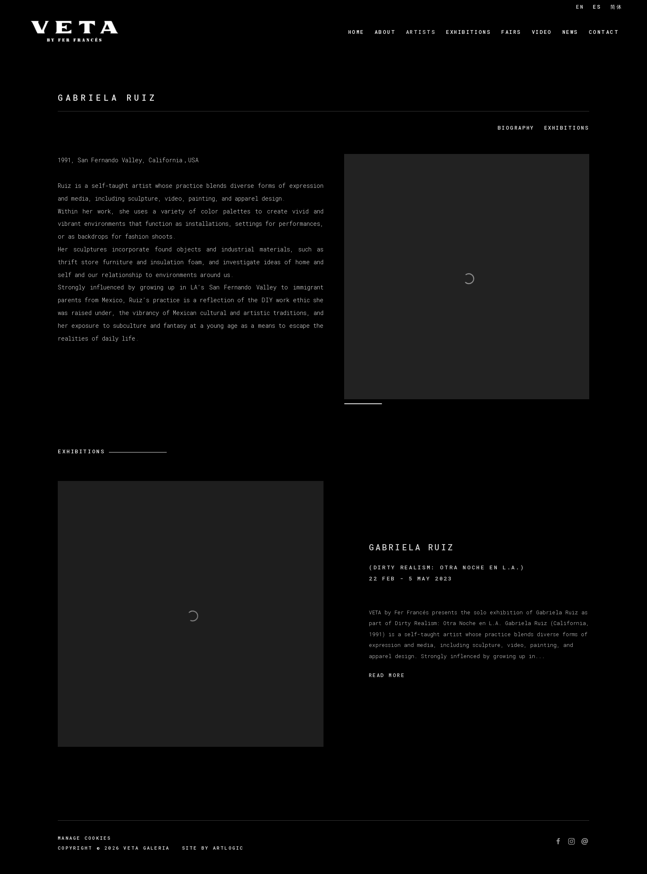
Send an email (584, 841)
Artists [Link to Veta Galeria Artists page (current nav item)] (421, 31)
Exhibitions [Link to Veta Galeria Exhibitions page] (468, 31)
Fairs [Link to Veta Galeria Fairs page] (511, 31)
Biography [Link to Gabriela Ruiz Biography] (516, 127)
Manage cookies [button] (84, 838)
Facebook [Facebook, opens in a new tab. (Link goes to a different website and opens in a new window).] (558, 841)
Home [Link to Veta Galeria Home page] (356, 31)
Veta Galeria (74, 32)
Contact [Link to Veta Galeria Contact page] (604, 31)
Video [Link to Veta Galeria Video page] (542, 31)
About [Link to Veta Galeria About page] (385, 31)
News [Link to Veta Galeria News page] (570, 31)
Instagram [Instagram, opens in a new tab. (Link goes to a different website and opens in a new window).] (571, 841)
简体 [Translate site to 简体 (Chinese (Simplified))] (616, 6)
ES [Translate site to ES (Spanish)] (597, 6)
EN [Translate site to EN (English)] (580, 6)
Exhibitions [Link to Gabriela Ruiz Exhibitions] (566, 127)
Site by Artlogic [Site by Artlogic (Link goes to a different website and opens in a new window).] (213, 848)
